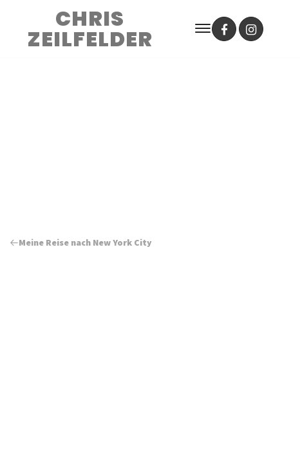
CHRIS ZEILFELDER (90, 29)
